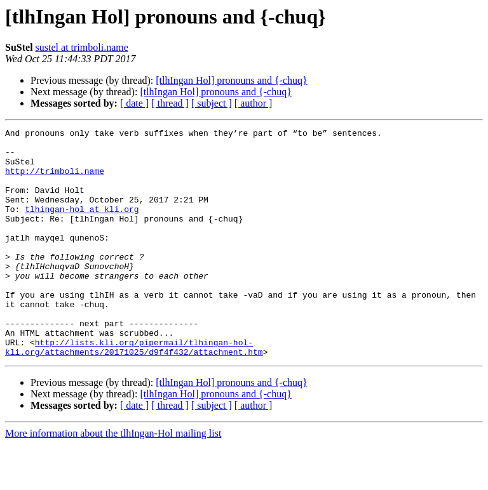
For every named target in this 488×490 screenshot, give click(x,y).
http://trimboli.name (54, 180)
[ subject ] (211, 103)
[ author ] (253, 103)
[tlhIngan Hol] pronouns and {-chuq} (231, 80)
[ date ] (134, 103)
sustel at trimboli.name (82, 47)
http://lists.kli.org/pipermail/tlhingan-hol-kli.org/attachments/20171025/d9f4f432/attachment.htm (134, 391)
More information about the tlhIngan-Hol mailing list (113, 478)
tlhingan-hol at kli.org (82, 226)
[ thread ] (170, 103)
